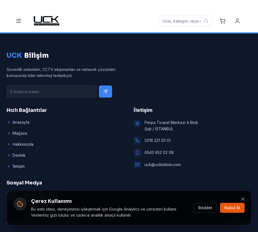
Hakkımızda (20, 144)
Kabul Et (232, 207)
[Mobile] (68, 5)
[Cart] (222, 21)
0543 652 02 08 (159, 152)
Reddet (205, 207)
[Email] (114, 5)
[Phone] (27, 5)
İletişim (16, 166)
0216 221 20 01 (158, 140)
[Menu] (18, 20)
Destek (16, 155)
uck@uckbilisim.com (163, 164)
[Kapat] (243, 199)
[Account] (237, 21)
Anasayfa (18, 122)
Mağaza (17, 133)
